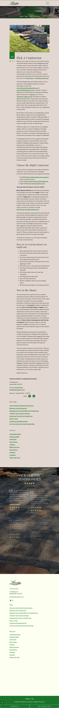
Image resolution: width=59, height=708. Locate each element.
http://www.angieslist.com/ (36, 184)
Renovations (13, 450)
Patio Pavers (13, 442)
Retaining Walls (14, 437)
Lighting (12, 445)
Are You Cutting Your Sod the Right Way (22, 424)
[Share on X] (34, 396)
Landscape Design (15, 434)
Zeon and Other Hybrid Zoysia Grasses (22, 406)
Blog (26, 16)
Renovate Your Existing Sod (18, 408)
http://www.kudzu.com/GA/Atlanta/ (36, 181)
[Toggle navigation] (47, 3)
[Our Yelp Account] (12, 600)
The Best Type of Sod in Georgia (20, 413)
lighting (32, 94)
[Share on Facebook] (29, 396)
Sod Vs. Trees (14, 419)
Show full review (15, 507)
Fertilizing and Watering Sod (19, 421)
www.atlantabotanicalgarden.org (27, 88)
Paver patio (30, 78)
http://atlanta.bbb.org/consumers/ (38, 177)
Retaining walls (40, 78)
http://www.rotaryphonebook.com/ (28, 209)
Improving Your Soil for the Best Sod (21, 416)
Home (21, 16)
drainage (19, 363)
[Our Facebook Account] (10, 600)
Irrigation (13, 455)
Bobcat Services (14, 447)
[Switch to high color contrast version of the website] (2, 702)
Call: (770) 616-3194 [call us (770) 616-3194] (44, 706)
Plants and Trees (15, 458)
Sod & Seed (13, 439)
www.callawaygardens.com (25, 90)
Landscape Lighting (23, 97)
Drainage (12, 452)
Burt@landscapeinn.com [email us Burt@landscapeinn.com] (17, 390)
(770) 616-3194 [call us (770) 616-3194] (18, 388)
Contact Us (15, 706)
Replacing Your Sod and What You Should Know (24, 411)
